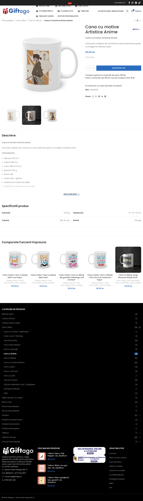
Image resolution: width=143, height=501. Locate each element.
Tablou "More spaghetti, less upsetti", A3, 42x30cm (58, 480)
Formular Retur (115, 462)
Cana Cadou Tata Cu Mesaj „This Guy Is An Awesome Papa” (99, 277)
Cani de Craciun (11, 380)
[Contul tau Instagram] (132, 3)
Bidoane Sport (8, 314)
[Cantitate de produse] (90, 68)
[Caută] (127, 11)
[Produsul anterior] (135, 20)
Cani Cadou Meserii (12, 345)
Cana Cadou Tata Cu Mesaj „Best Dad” (43, 276)
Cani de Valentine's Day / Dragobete (19, 384)
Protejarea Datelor (117, 479)
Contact (112, 453)
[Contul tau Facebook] (129, 3)
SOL (110, 487)
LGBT (6, 393)
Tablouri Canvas (9, 437)
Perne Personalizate (10, 406)
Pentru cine (7, 402)
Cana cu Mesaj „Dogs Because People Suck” (128, 276)
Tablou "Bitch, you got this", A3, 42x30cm (57, 466)
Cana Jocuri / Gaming (13, 336)
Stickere (5, 415)
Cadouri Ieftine (8, 318)
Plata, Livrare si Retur (118, 458)
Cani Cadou (21, 20)
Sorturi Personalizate (10, 411)
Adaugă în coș (118, 68)
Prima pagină (8, 20)
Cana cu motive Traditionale (16, 331)
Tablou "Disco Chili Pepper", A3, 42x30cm (57, 454)
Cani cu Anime (35, 20)
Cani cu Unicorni (11, 371)
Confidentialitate (116, 475)
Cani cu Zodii (9, 375)
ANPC (111, 483)
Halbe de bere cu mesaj (12, 397)
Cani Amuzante (133, 281)
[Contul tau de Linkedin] (102, 96)
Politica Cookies (116, 466)
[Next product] (140, 20)
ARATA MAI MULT (71, 194)
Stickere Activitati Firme (12, 419)
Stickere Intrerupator (11, 428)
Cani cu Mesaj (20, 283)
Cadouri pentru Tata (14, 281)
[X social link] (95, 96)
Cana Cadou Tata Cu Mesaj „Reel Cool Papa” (14, 276)
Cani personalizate (12, 389)
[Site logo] (16, 11)
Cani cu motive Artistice (14, 362)
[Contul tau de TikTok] (139, 3)
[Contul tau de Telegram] (105, 96)
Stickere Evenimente (11, 424)
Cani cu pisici (9, 367)
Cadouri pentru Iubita (11, 323)
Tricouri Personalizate (11, 441)
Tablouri (5, 433)
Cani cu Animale (122, 283)
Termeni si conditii (117, 470)
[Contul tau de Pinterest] (136, 3)
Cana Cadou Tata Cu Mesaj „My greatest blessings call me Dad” (71, 277)
